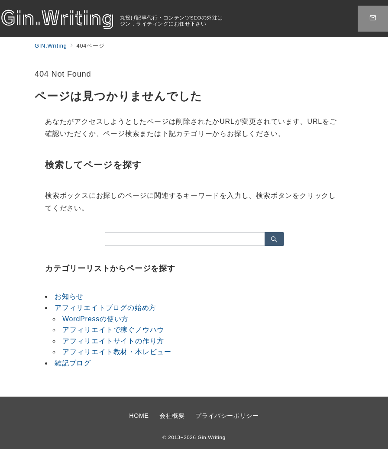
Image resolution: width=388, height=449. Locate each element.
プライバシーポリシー (227, 415)
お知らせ (69, 296)
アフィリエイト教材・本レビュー (116, 351)
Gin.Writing (211, 437)
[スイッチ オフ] (373, 19)
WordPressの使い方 (95, 319)
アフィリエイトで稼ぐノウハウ (113, 329)
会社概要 (172, 415)
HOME (139, 415)
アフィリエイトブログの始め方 (105, 307)
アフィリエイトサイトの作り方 (113, 341)
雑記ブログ (73, 363)
